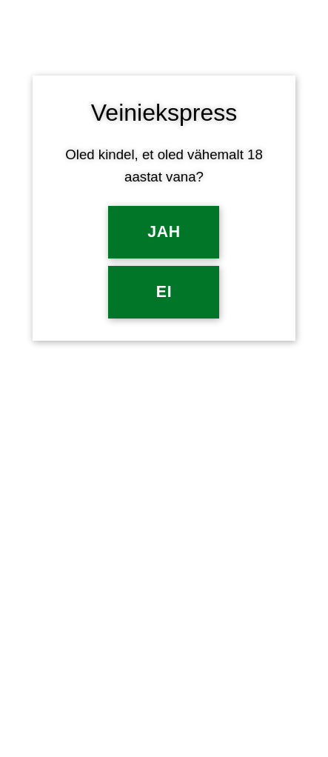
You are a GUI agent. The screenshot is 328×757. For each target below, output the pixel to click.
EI (164, 292)
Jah (164, 232)
